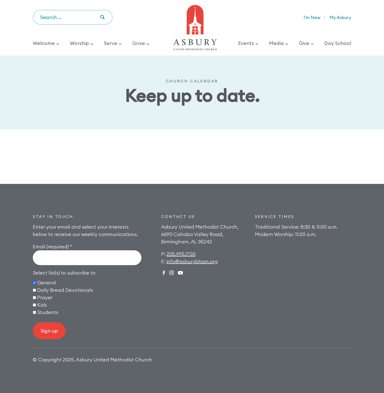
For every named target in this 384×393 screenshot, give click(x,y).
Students (47, 312)
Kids (42, 305)
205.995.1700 (181, 254)
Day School (337, 43)
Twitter (180, 272)
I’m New (312, 17)
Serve (110, 43)
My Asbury (340, 17)
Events (246, 43)
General (46, 282)
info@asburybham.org (192, 261)
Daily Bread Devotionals (65, 290)
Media (276, 43)
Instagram (171, 272)
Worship (79, 43)
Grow (138, 43)
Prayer (45, 297)
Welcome (44, 43)
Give (304, 43)
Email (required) (52, 246)
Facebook (164, 272)
